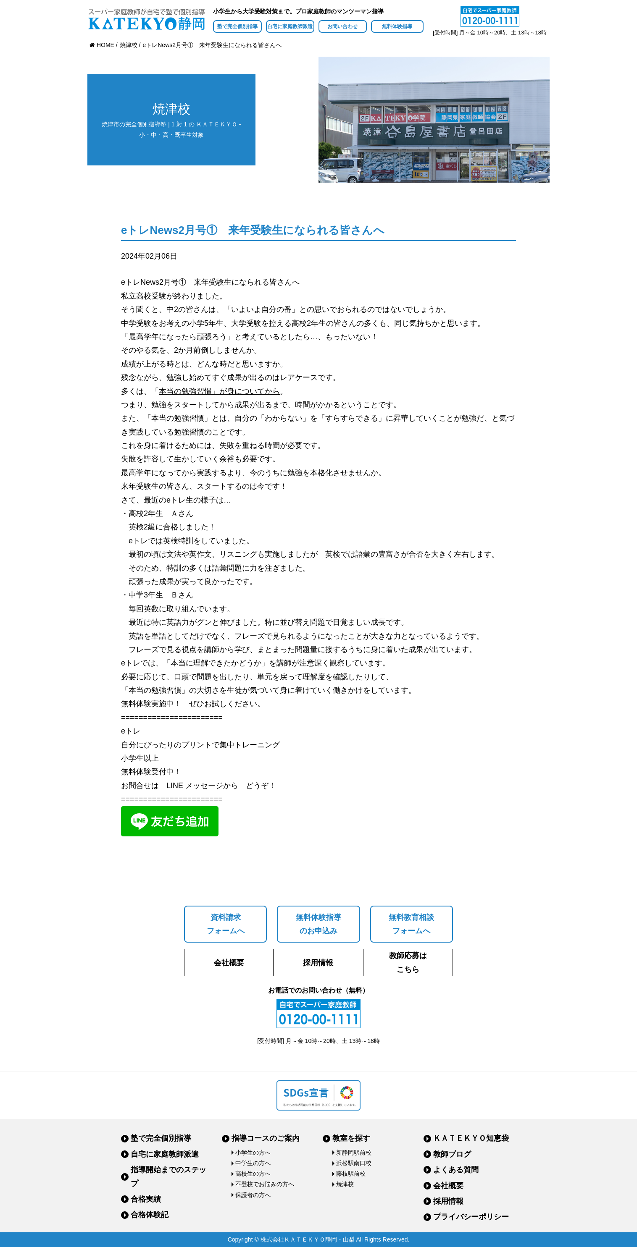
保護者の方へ (253, 1195)
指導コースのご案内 (266, 1138)
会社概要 (229, 963)
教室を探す (351, 1138)
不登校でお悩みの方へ (264, 1184)
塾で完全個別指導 (237, 26)
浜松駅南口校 (353, 1163)
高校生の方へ (253, 1173)
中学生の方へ (253, 1163)
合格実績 (146, 1199)
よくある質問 (456, 1170)
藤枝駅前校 (351, 1173)
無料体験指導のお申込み (318, 924)
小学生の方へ (253, 1152)
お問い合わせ (342, 26)
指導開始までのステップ (168, 1176)
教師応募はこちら (408, 962)
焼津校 (345, 1184)
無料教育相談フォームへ (411, 924)
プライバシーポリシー (471, 1217)
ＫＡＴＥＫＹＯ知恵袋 (471, 1138)
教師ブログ (452, 1154)
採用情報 (318, 963)
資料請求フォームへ (226, 924)
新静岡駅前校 (353, 1152)
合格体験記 (149, 1214)
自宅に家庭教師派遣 (290, 26)
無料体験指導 (397, 26)
